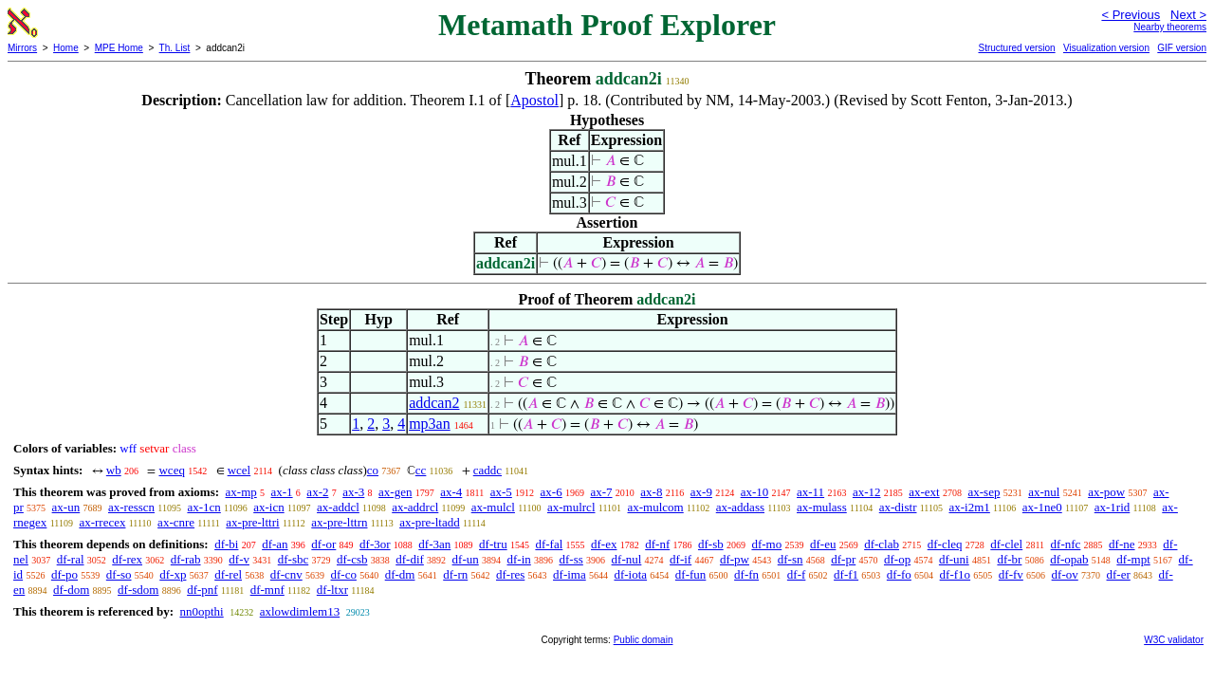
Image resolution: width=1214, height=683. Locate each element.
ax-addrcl (415, 507)
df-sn (790, 559)
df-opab (1069, 559)
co (372, 470)
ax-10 (755, 492)
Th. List (175, 48)
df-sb (711, 544)
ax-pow (1106, 492)
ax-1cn (203, 507)
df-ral (70, 559)
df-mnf (267, 589)
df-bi (226, 544)
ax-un (66, 507)
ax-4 (451, 492)
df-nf (657, 544)
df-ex (603, 544)
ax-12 (867, 492)
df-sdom (138, 589)
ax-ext (924, 492)
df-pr (843, 559)
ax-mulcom (656, 507)
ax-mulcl (493, 507)
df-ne (1121, 544)
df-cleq (945, 544)
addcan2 (434, 403)
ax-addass (740, 507)
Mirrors (22, 48)
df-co (344, 574)
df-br (1009, 559)
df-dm (400, 574)
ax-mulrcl (571, 507)
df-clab (881, 544)
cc (421, 470)
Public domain (643, 640)
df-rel (228, 574)
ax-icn (268, 507)
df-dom (71, 589)
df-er (1119, 574)
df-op (897, 559)
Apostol (534, 100)
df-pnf (202, 589)
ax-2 (317, 492)
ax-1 (282, 492)
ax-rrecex (102, 522)
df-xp (172, 574)
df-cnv (286, 574)
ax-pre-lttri (252, 522)
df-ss (571, 559)
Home (66, 48)
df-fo (899, 574)
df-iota (630, 574)
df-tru (493, 544)
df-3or (375, 544)
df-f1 (846, 574)
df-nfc (1066, 544)
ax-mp (241, 492)
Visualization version (1106, 48)
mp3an (430, 423)
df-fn (746, 574)
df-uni (954, 559)
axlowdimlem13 (300, 611)
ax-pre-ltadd (429, 522)
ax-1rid (1112, 507)
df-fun (691, 574)
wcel (239, 470)
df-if (680, 559)
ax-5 (501, 492)
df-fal (548, 544)
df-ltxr (332, 589)
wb (113, 470)
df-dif (409, 559)
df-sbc (293, 559)
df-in (519, 559)
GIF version (1181, 48)
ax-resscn (131, 507)
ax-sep (983, 492)
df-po (64, 574)
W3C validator (1174, 640)
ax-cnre (175, 522)
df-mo (766, 544)
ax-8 (651, 492)
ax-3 (353, 492)
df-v (239, 559)
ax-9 (701, 492)
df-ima (569, 574)
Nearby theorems (1169, 27)
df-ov (1065, 574)
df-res (510, 574)
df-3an (434, 544)
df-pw (734, 559)
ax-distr (898, 507)
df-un (465, 559)
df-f (796, 574)
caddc (487, 470)
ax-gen (395, 492)
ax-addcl (338, 507)
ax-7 (601, 492)
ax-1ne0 (1042, 507)
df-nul (627, 559)
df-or (323, 544)
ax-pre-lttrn (339, 522)
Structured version (1016, 48)
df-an (274, 544)
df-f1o (955, 574)
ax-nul (1043, 492)
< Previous (1130, 15)
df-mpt (1133, 559)
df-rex (127, 559)
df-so (119, 574)
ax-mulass (822, 507)
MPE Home (119, 48)
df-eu (823, 544)
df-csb (352, 559)
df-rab (186, 559)
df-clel (1006, 544)
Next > (1188, 15)
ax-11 (810, 492)
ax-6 (551, 492)
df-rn (455, 574)
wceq (171, 470)
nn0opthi (201, 611)
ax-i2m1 (969, 507)
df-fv (1011, 574)
